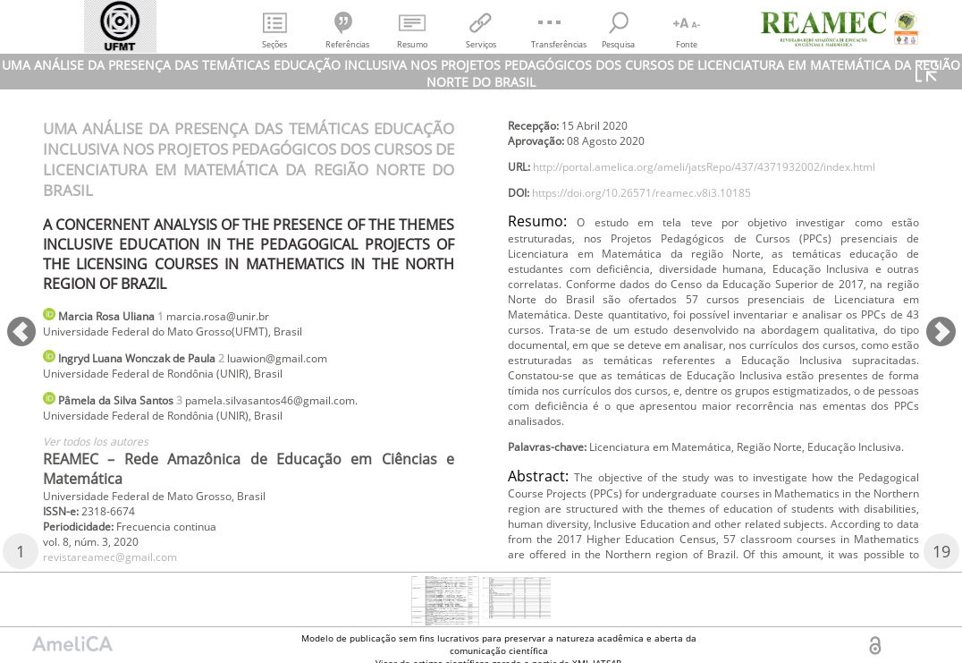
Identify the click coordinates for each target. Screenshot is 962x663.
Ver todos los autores (106, 455)
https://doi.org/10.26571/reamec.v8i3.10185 (667, 238)
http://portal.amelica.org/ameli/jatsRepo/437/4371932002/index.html (713, 208)
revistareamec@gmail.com (587, 111)
